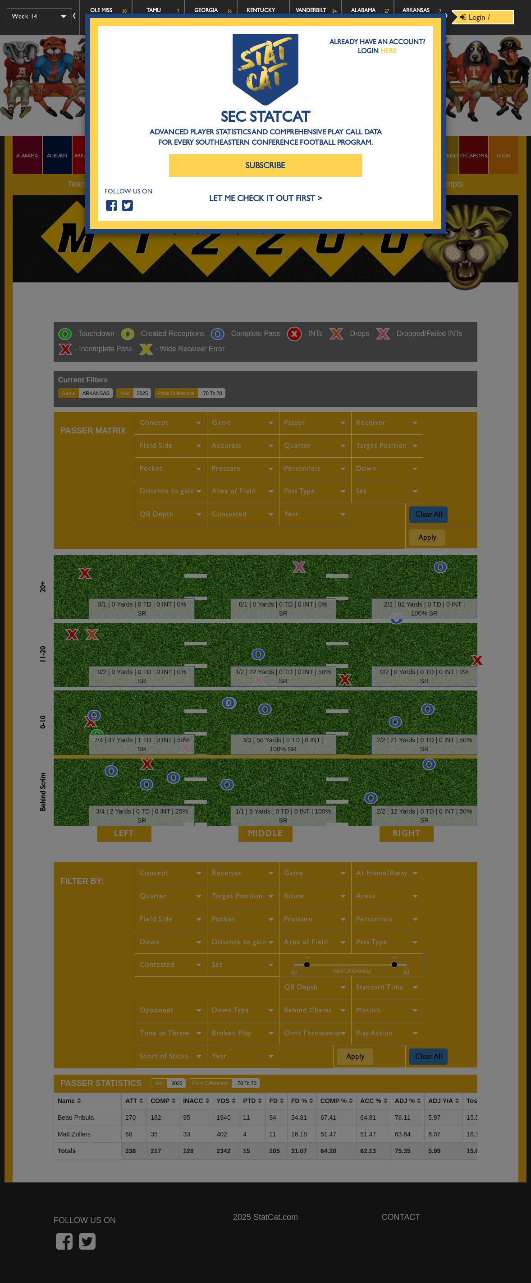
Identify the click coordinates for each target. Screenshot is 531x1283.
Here (388, 51)
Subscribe (265, 165)
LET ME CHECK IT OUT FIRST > (265, 198)
